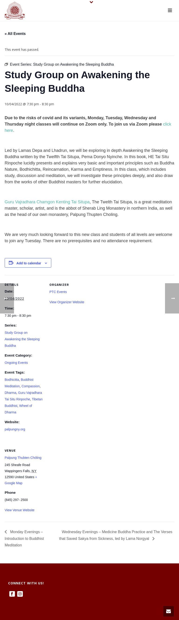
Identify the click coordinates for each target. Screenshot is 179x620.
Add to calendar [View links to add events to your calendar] (29, 263)
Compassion (30, 386)
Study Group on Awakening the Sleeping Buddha (22, 339)
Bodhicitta (12, 380)
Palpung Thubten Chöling (23, 458)
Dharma (10, 393)
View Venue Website (19, 510)
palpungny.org (15, 429)
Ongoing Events (16, 363)
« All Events (15, 34)
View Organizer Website (66, 302)
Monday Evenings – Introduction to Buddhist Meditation (24, 538)
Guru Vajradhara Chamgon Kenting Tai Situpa (47, 202)
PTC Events (58, 292)
